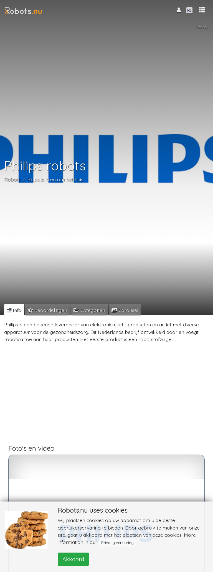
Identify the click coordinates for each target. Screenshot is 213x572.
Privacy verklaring (117, 542)
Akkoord (73, 559)
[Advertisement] (106, 396)
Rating (201, 27)
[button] (202, 9)
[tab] (14, 310)
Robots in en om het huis (55, 179)
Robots (12, 179)
